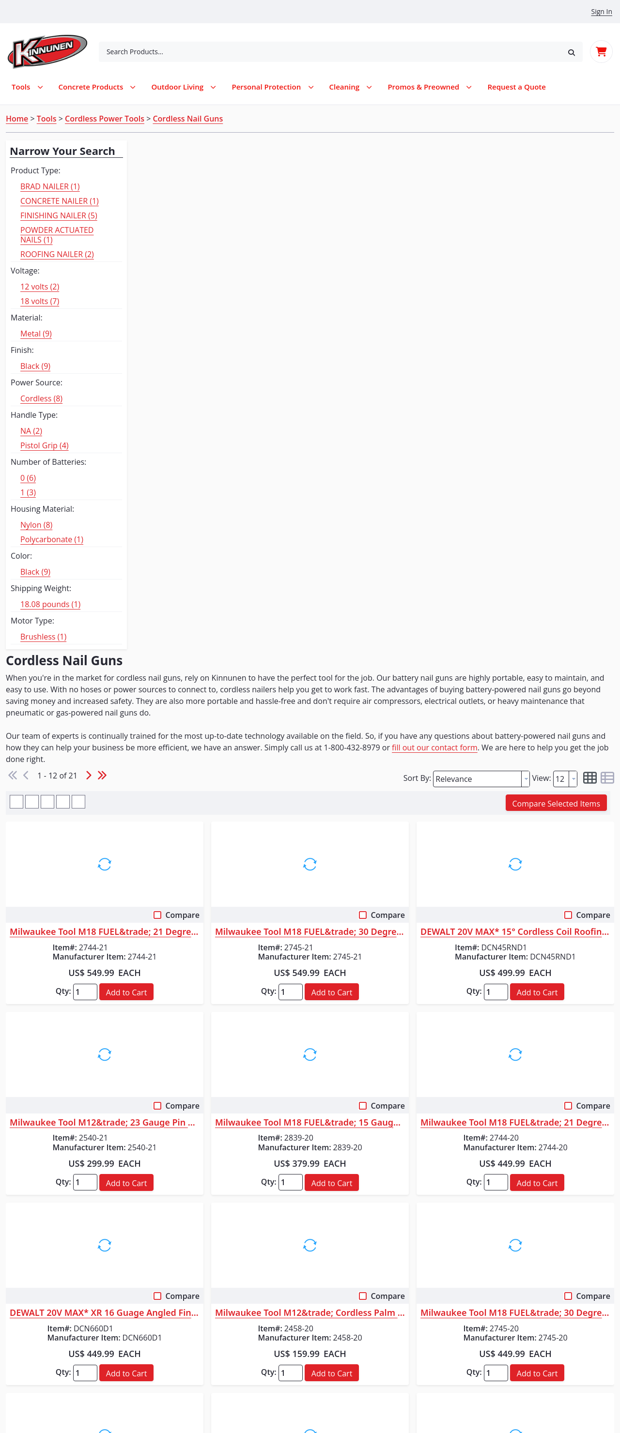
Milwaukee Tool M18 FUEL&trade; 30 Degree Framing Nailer (536, 816)
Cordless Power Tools (104, 118)
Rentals (27, 1269)
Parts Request (38, 1285)
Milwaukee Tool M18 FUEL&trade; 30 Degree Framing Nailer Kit (373, 435)
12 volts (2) (39, 286)
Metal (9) (36, 333)
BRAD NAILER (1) (50, 186)
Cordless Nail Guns (188, 118)
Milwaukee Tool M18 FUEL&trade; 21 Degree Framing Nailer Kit (209, 435)
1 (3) (28, 492)
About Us (30, 1331)
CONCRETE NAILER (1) (59, 201)
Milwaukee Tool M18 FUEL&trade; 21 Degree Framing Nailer (536, 625)
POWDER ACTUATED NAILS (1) (56, 235)
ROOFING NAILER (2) (57, 254)
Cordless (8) (41, 398)
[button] (571, 51)
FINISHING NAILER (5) (58, 215)
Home (17, 118)
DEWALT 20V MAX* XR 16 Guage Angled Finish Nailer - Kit (209, 816)
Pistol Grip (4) (44, 445)
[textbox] (477, 282)
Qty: (168, 494)
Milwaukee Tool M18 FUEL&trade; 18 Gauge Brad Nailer (373, 1006)
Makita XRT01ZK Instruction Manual (213, 1064)
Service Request (42, 1300)
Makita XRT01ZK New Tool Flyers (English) (203, 1085)
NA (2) (31, 431)
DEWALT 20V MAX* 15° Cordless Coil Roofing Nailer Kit (536, 435)
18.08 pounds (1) (50, 604)
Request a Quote (44, 1316)
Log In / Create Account (206, 1269)
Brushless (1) (43, 636)
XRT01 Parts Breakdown (192, 1048)
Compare (266, 418)
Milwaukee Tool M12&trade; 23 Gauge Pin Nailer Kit (209, 625)
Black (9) (35, 366)
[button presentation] (525, 282)
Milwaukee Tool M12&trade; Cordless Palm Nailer (373, 816)
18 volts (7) (39, 301)
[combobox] (329, 51)
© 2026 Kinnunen (310, 1404)
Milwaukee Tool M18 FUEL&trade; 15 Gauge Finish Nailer (373, 625)
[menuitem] (516, 86)
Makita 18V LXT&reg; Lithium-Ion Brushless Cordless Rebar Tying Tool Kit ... (209, 1006)
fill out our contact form (220, 262)
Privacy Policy (38, 1362)
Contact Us (33, 1347)
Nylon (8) (36, 524)
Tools (47, 118)
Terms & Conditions (49, 1377)
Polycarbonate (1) (51, 539)
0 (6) (28, 478)
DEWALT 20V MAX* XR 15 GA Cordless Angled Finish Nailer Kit (536, 1006)
